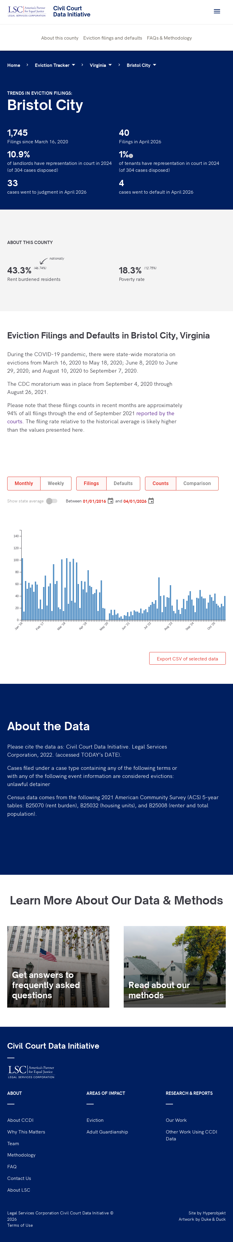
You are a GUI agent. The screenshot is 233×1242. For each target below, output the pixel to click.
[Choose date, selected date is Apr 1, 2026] (151, 501)
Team (13, 1143)
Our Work (176, 1119)
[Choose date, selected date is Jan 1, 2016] (110, 501)
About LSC (18, 1189)
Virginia (102, 65)
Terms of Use (20, 1225)
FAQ (12, 1166)
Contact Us (19, 1178)
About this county (59, 37)
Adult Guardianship (107, 1131)
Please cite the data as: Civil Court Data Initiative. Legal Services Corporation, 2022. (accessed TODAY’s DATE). (87, 750)
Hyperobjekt (214, 1213)
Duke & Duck (213, 1219)
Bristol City (143, 65)
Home (13, 64)
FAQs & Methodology (169, 37)
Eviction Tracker (56, 65)
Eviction (95, 1119)
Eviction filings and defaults (112, 37)
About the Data (48, 726)
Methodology (21, 1154)
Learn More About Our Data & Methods (116, 900)
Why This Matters (26, 1131)
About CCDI (20, 1119)
